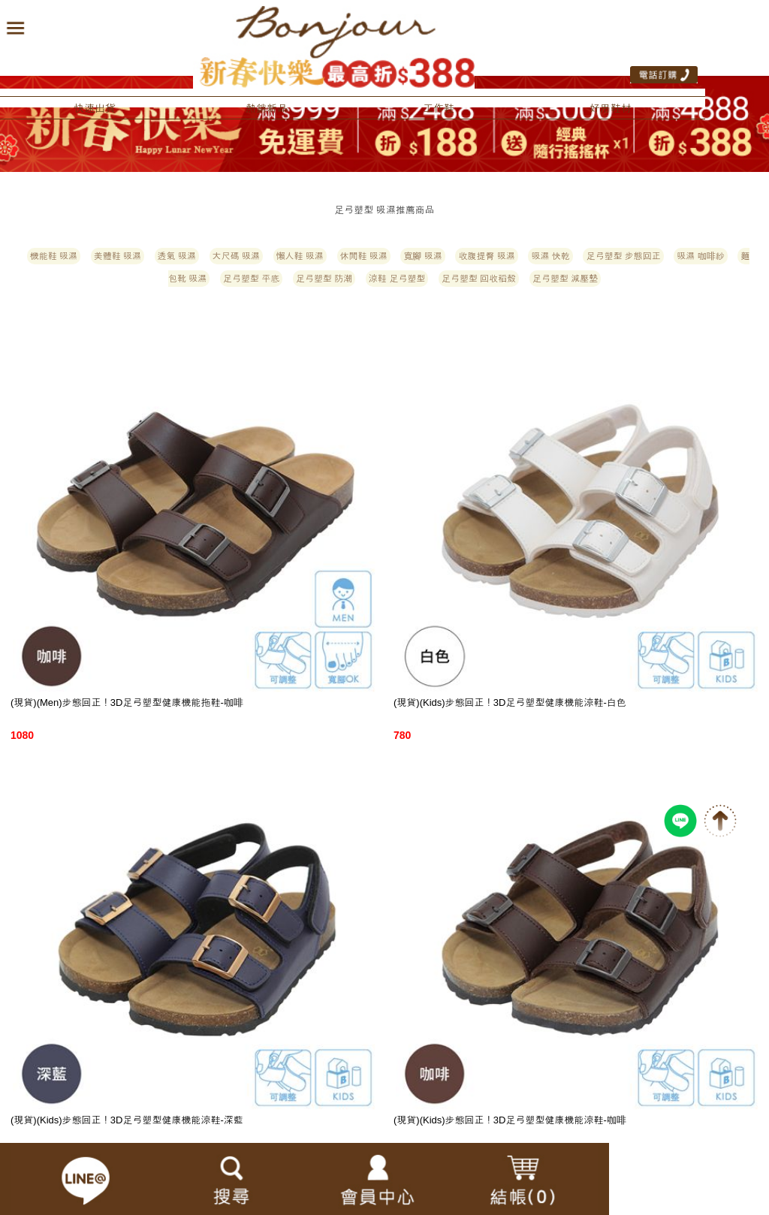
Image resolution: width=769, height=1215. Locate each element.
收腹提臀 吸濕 (486, 256)
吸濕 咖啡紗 (700, 256)
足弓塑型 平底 (251, 278)
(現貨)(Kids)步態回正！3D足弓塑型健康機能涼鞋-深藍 (127, 1120)
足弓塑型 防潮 (324, 278)
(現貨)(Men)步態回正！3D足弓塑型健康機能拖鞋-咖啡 (127, 702)
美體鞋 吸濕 (117, 256)
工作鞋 (438, 108)
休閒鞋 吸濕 (364, 256)
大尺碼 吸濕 (236, 256)
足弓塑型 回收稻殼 (479, 278)
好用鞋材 (611, 108)
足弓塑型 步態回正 (623, 256)
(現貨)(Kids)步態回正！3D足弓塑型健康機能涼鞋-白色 (510, 702)
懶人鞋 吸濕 (300, 256)
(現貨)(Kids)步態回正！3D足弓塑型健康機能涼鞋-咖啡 (510, 1120)
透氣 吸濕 (177, 256)
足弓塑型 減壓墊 (565, 278)
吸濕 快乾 (550, 256)
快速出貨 (95, 108)
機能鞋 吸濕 (53, 256)
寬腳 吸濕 (422, 256)
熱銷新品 (267, 108)
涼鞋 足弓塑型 (397, 278)
